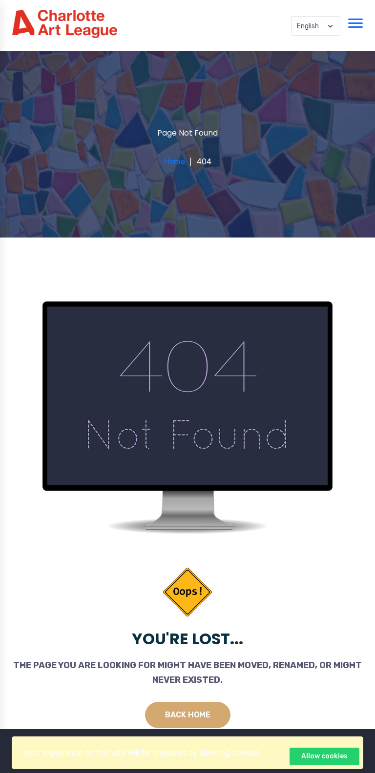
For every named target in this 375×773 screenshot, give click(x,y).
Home (174, 161)
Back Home (187, 714)
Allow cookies (324, 756)
